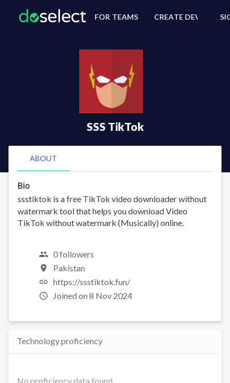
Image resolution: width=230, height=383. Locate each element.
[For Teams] (114, 17)
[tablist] (115, 158)
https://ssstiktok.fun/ (91, 282)
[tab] (43, 158)
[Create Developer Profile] (174, 17)
